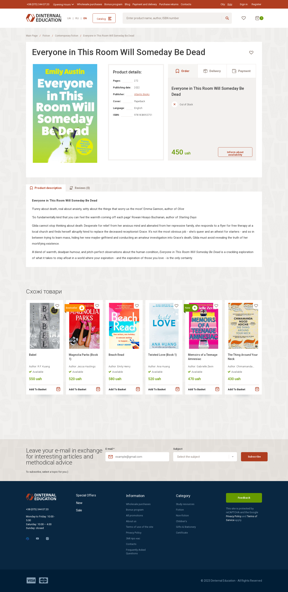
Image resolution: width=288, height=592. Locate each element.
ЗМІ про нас (133, 537)
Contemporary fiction (66, 35)
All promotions (134, 514)
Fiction (46, 35)
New (79, 503)
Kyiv (230, 4)
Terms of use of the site (139, 526)
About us (131, 520)
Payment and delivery (145, 4)
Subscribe (244, 455)
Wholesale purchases (89, 4)
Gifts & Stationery (186, 526)
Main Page (32, 35)
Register (256, 4)
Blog (127, 4)
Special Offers (87, 494)
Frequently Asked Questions (136, 551)
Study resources (185, 502)
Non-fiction (182, 514)
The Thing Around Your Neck (240, 382)
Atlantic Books (146, 98)
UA (69, 18)
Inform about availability (230, 157)
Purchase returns (168, 4)
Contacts (186, 4)
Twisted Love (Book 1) (163, 380)
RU (77, 18)
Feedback (244, 496)
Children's (181, 520)
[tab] (212, 75)
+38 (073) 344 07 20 (38, 4)
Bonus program (113, 4)
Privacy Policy (133, 532)
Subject (171, 447)
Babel (34, 380)
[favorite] (247, 56)
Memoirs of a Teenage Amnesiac (201, 382)
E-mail (109, 447)
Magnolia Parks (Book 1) (80, 382)
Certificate (182, 532)
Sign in (244, 4)
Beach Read (117, 380)
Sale (79, 513)
